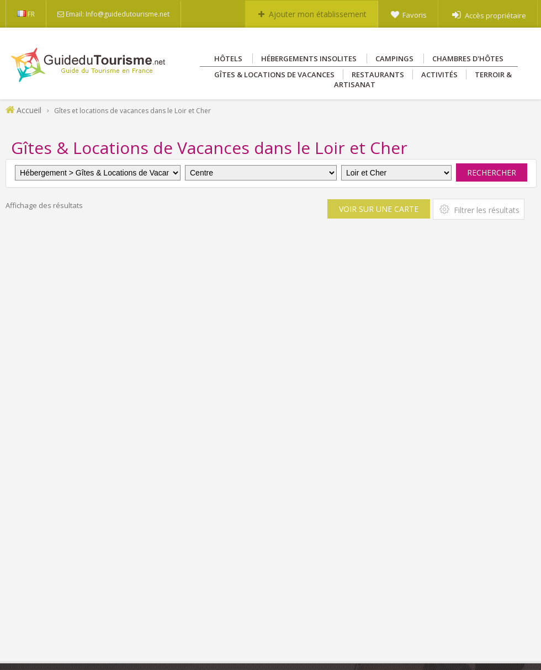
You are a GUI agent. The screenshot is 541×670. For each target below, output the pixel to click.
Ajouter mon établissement (318, 14)
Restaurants (378, 74)
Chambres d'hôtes (467, 58)
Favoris (414, 15)
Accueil (29, 110)
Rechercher (491, 172)
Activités (439, 74)
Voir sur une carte (378, 209)
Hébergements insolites (309, 58)
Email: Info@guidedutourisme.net (117, 14)
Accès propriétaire (495, 15)
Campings (394, 58)
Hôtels (228, 58)
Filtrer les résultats (478, 209)
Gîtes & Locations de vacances (274, 74)
